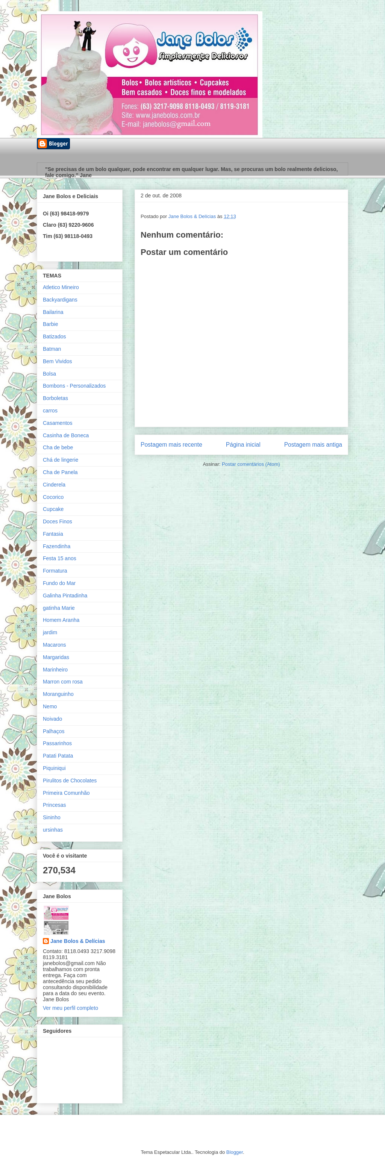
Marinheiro (55, 670)
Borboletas (55, 398)
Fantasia (53, 534)
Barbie (50, 324)
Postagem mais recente (171, 444)
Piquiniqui (54, 768)
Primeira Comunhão (66, 793)
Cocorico (53, 497)
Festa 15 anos (59, 558)
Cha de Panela (60, 472)
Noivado (52, 719)
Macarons (54, 645)
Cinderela (54, 485)
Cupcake (53, 509)
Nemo (50, 706)
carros (50, 411)
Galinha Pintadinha (65, 596)
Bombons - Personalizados (74, 386)
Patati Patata (58, 756)
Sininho (52, 817)
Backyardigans (60, 300)
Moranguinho (58, 694)
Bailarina (53, 312)
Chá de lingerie (60, 460)
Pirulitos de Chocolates (70, 780)
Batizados (54, 336)
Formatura (55, 571)
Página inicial (243, 444)
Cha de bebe (58, 447)
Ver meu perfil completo (70, 1008)
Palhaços (54, 731)
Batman (52, 349)
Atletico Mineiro (61, 287)
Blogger (234, 1152)
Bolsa (49, 374)
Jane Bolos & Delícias (77, 941)
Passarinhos (57, 743)
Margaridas (56, 657)
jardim (50, 632)
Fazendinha (56, 546)
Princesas (54, 805)
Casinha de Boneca (66, 435)
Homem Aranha (61, 620)
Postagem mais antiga (313, 444)
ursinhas (53, 830)
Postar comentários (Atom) (251, 464)
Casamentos (58, 423)
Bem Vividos (57, 361)
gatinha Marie (59, 608)
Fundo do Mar (59, 583)
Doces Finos (57, 521)
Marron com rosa (63, 682)
